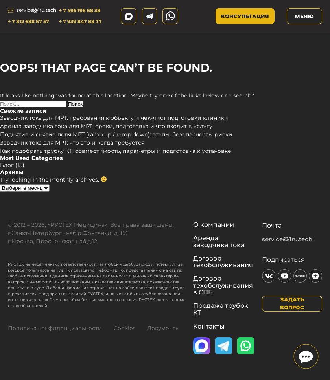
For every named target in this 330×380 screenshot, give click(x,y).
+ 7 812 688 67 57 (29, 21)
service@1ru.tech (32, 10)
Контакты (209, 326)
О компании (213, 224)
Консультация (245, 16)
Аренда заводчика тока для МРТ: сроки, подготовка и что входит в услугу (106, 126)
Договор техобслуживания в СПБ (223, 285)
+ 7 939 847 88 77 (80, 21)
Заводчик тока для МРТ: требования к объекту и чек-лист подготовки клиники (114, 117)
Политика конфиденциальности (55, 328)
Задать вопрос (292, 303)
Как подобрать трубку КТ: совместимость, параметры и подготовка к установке (115, 150)
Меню (304, 16)
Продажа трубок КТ (220, 309)
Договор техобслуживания (223, 262)
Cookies (124, 328)
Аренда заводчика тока (218, 241)
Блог (7, 165)
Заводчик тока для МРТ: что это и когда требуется (72, 142)
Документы (163, 328)
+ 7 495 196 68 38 (79, 10)
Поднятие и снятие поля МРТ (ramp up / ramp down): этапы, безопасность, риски (116, 134)
